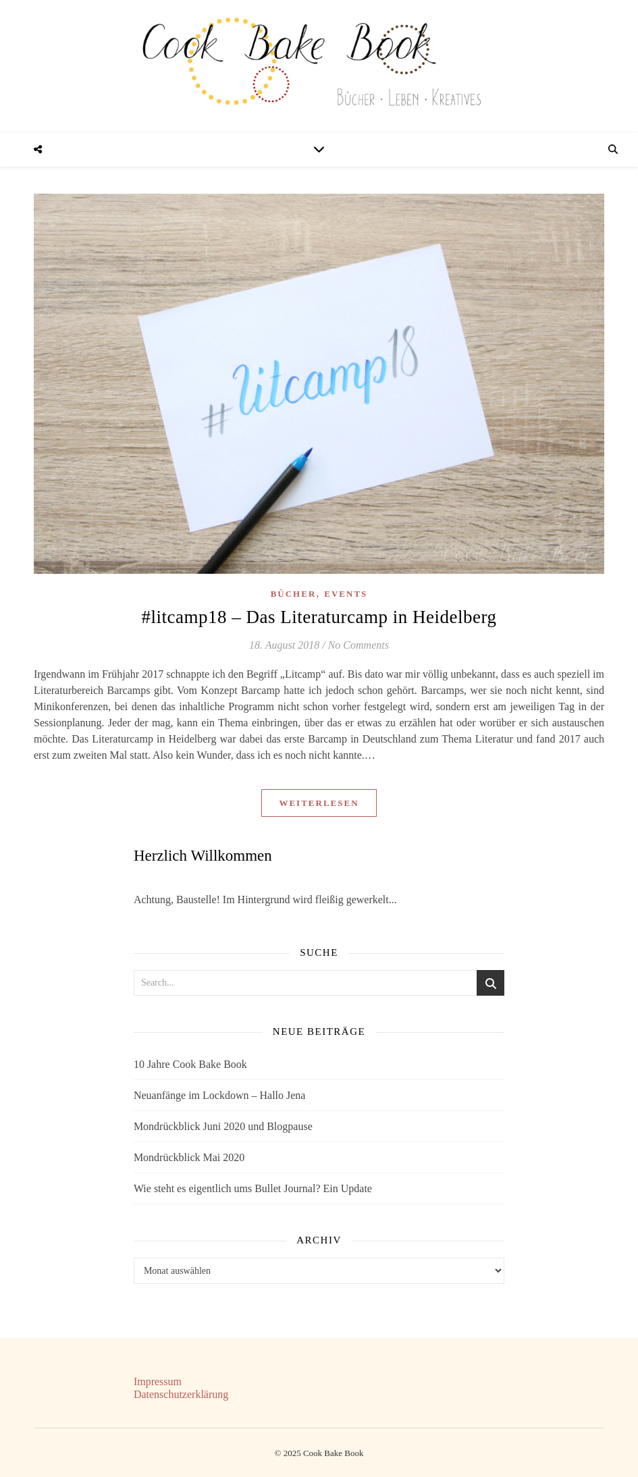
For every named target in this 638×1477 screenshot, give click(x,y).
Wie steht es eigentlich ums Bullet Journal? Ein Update (253, 1188)
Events (345, 594)
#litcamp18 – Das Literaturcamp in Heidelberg (318, 617)
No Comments (358, 645)
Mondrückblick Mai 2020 (189, 1157)
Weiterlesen (318, 803)
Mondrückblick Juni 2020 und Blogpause (223, 1126)
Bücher (294, 594)
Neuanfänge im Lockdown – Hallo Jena (220, 1095)
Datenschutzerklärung (181, 1394)
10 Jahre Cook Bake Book (190, 1064)
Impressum (158, 1381)
